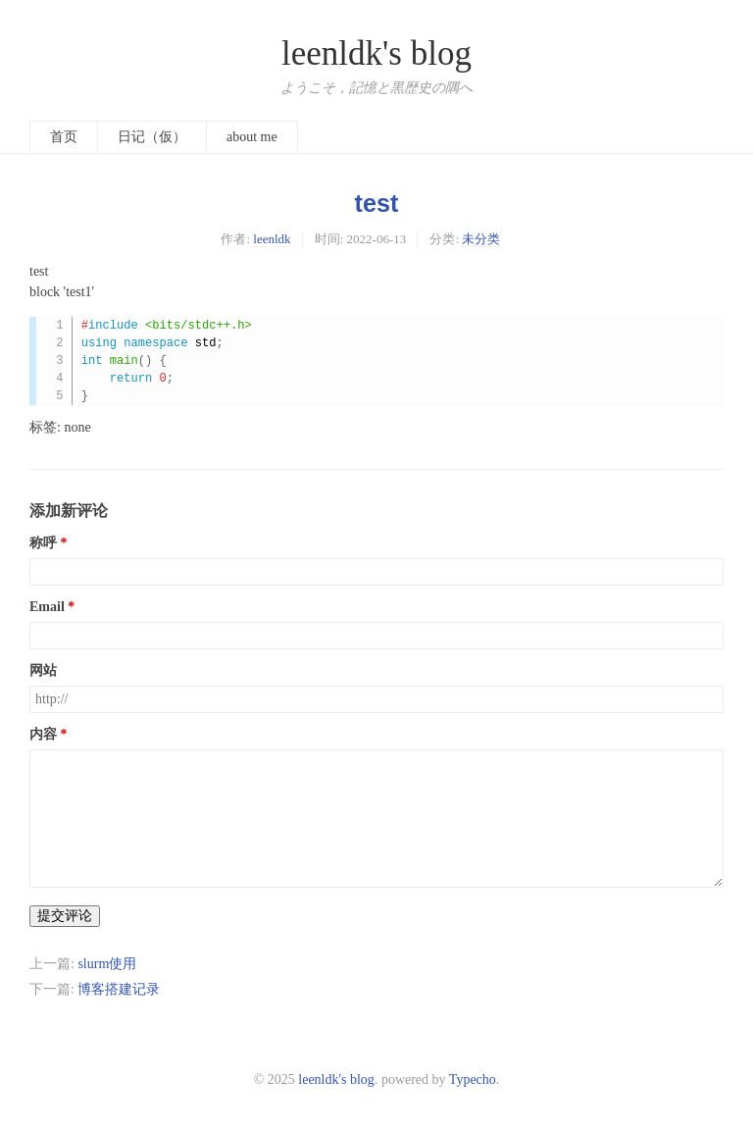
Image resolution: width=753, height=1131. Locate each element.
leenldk (271, 238)
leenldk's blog (376, 53)
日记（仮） (152, 136)
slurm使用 (106, 963)
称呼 (43, 543)
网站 (43, 670)
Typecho (472, 1079)
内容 (43, 734)
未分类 (481, 238)
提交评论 (64, 915)
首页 (63, 136)
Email (47, 606)
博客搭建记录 (118, 989)
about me (251, 136)
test (377, 203)
